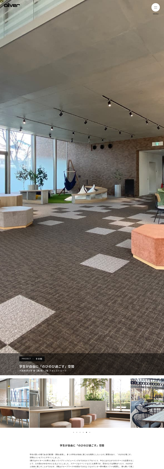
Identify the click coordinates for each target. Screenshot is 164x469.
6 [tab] (89, 432)
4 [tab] (83, 432)
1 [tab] (73, 432)
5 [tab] (86, 432)
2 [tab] (76, 432)
